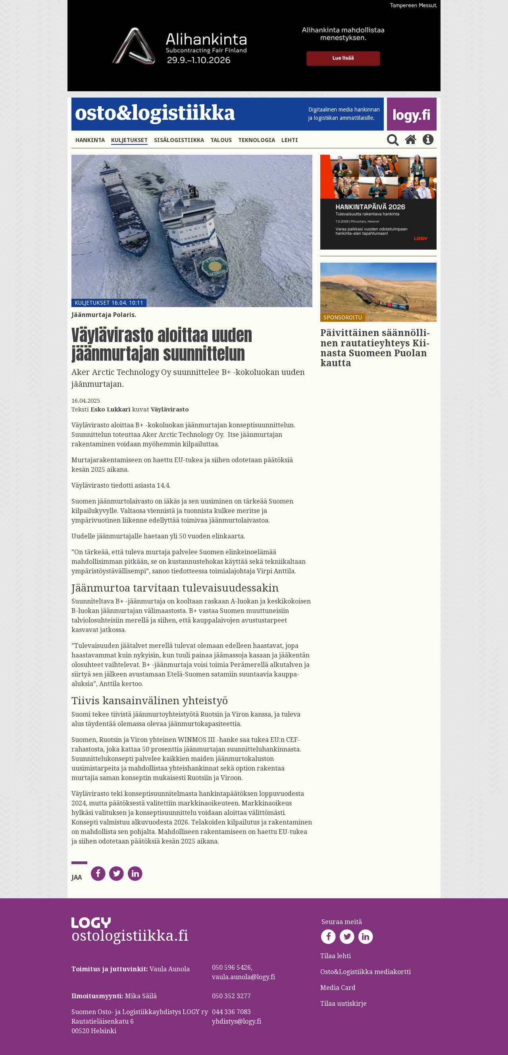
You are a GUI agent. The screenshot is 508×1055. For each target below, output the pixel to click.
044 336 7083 (231, 1012)
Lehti (289, 140)
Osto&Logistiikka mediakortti (365, 972)
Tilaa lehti (335, 956)
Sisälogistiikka (179, 140)
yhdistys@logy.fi (236, 1021)
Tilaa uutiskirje (343, 1003)
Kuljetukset (129, 140)
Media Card (338, 988)
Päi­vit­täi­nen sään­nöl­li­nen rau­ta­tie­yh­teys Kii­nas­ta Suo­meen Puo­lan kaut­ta (375, 348)
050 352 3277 (231, 996)
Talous (221, 140)
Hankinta (90, 140)
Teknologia (256, 140)
